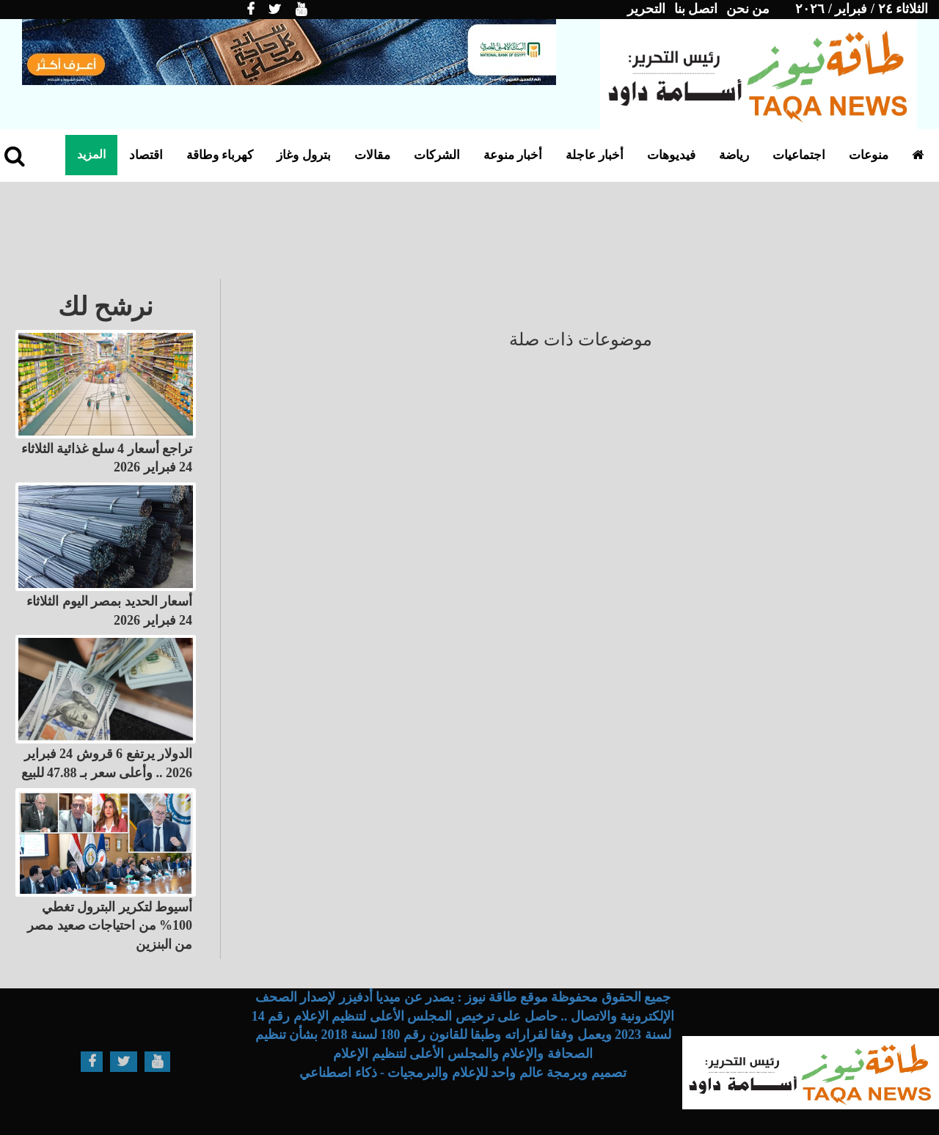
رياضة (734, 155)
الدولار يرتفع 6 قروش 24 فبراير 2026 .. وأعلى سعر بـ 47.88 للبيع (107, 763)
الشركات (437, 155)
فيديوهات (671, 155)
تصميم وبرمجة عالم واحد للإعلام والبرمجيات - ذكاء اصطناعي (462, 1072)
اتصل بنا (696, 8)
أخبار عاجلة (595, 155)
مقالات (372, 155)
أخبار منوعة (512, 155)
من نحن (748, 8)
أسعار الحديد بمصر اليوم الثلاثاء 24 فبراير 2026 (109, 611)
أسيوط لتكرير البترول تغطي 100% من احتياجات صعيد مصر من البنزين (109, 926)
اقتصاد (146, 155)
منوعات (868, 155)
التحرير (646, 8)
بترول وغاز (303, 155)
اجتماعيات (798, 155)
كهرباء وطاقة (219, 155)
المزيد (91, 154)
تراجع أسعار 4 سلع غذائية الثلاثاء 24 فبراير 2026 (107, 458)
